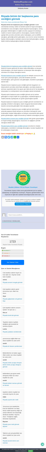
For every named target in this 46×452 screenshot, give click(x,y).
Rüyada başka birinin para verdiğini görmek (14, 126)
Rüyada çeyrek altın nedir (10, 399)
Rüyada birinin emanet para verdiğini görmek (15, 118)
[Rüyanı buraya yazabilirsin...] (25, 215)
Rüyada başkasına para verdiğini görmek (13, 75)
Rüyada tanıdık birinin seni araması (11, 442)
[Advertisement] (23, 54)
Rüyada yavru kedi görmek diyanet (11, 425)
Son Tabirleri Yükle (12, 262)
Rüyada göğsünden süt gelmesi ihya (12, 300)
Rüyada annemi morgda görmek (12, 282)
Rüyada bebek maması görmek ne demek (12, 384)
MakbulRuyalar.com (23, 2)
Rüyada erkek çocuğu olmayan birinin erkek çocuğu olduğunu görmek (12, 365)
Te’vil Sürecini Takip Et (23, 204)
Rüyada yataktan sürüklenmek (12, 332)
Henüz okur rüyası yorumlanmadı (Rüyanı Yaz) (14, 22)
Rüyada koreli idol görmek (11, 315)
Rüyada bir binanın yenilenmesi (12, 346)
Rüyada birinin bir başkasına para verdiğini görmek (16, 66)
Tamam (30, 450)
